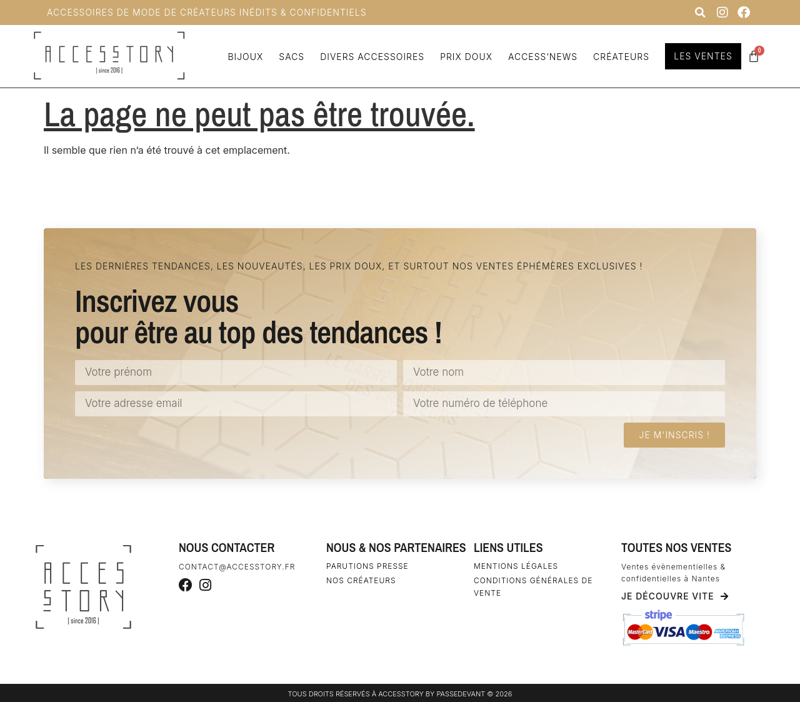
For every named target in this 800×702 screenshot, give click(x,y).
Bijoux (243, 56)
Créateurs (619, 56)
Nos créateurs (361, 580)
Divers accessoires (370, 56)
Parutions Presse (367, 566)
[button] (700, 12)
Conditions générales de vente (533, 587)
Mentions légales (516, 566)
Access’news (540, 56)
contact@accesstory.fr (237, 566)
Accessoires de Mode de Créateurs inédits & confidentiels (207, 12)
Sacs (289, 56)
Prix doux (464, 56)
